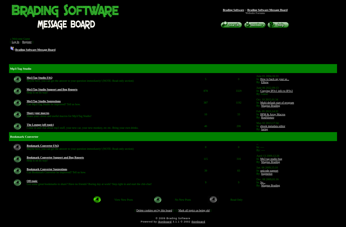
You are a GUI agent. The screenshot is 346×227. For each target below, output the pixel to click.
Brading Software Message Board (267, 9)
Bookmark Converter (24, 136)
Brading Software (233, 9)
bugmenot (266, 173)
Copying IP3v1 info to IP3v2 (276, 90)
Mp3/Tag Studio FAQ (39, 77)
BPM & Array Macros (272, 114)
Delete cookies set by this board (154, 210)
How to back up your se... (274, 79)
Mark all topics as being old (194, 210)
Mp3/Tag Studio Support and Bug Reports (52, 89)
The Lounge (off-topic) (40, 124)
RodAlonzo (267, 117)
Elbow (265, 82)
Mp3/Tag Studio (20, 68)
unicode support (269, 170)
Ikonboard (165, 221)
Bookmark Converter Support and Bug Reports (55, 157)
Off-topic (32, 180)
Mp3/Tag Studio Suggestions (44, 101)
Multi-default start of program (277, 102)
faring (264, 129)
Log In (15, 41)
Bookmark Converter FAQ (43, 145)
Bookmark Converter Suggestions (47, 169)
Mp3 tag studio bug (271, 158)
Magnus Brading (270, 105)
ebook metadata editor (272, 126)
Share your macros (38, 112)
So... (262, 182)
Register (26, 41)
